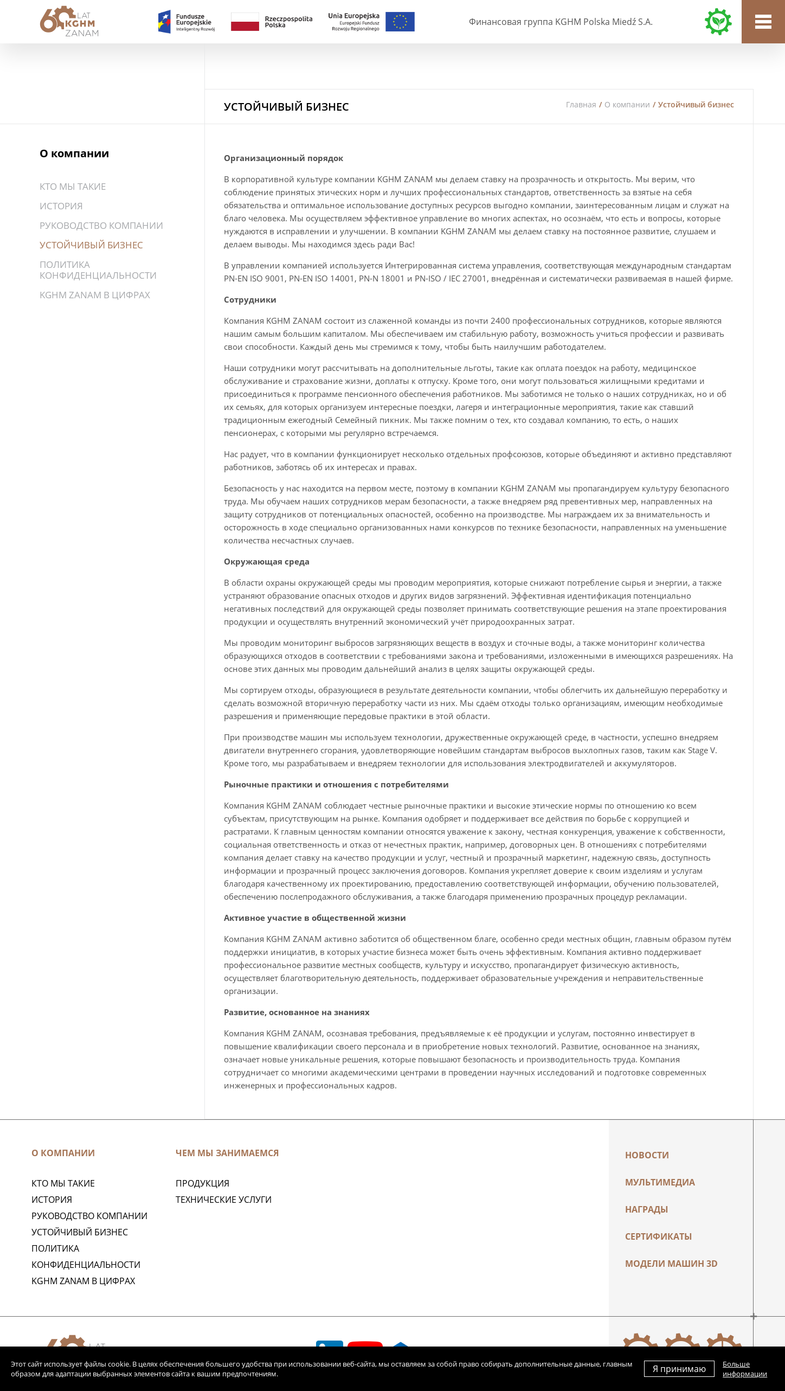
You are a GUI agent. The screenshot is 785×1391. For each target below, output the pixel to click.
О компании (627, 104)
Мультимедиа (660, 1182)
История (61, 206)
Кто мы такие (73, 186)
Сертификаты (658, 1236)
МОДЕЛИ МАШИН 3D (671, 1264)
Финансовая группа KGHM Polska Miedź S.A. (561, 22)
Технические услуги (224, 1200)
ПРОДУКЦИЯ (202, 1183)
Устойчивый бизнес (91, 245)
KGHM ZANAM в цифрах (95, 295)
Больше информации (745, 1369)
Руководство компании (101, 225)
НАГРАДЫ (646, 1209)
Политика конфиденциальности (98, 269)
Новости (647, 1155)
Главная (581, 104)
